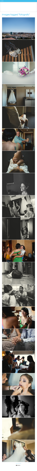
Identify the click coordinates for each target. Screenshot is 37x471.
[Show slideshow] (18, 463)
